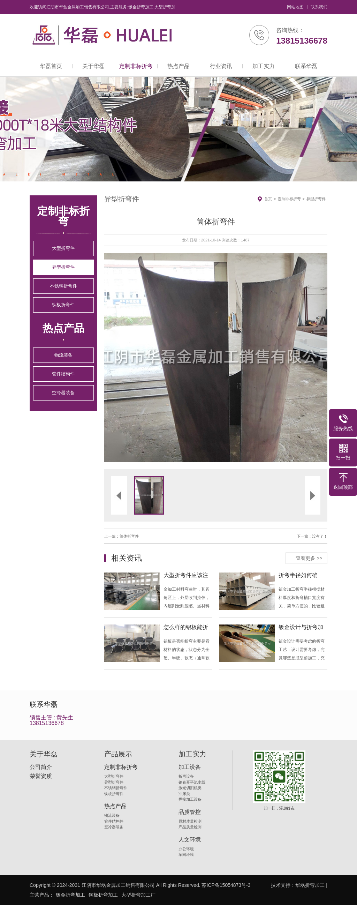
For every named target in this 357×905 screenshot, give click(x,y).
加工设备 (189, 767)
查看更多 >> (309, 558)
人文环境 (189, 840)
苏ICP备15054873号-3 (226, 885)
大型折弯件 (63, 248)
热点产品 (178, 66)
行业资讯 (221, 66)
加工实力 (263, 66)
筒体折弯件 (129, 536)
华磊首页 (51, 66)
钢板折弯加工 (103, 895)
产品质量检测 (190, 827)
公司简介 (41, 767)
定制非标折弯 (136, 66)
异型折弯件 (63, 267)
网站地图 (295, 7)
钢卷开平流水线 (191, 782)
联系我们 (319, 7)
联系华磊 (306, 66)
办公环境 (186, 849)
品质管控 (189, 812)
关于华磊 (93, 66)
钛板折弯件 (63, 304)
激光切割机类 (190, 788)
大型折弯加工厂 (138, 895)
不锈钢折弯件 (63, 286)
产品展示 (118, 753)
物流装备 (63, 355)
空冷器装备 (63, 392)
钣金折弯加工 (70, 895)
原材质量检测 (190, 821)
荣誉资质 (41, 776)
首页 (268, 199)
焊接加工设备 (190, 799)
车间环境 (186, 854)
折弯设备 (186, 776)
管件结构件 (63, 373)
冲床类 (184, 794)
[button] (160, 357)
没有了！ (319, 536)
